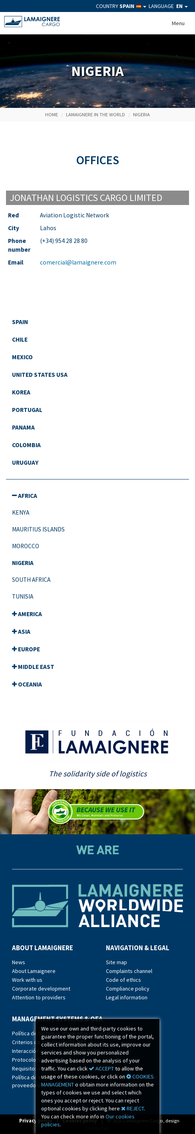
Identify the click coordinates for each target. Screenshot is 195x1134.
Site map (116, 962)
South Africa (31, 579)
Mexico (22, 357)
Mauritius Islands (38, 529)
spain (20, 322)
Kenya (20, 512)
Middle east (33, 666)
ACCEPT (101, 1068)
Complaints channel (129, 971)
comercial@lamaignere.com (78, 262)
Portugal (27, 410)
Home (51, 114)
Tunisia (22, 596)
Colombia (26, 445)
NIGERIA (141, 114)
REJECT (132, 1108)
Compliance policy (127, 988)
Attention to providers (39, 997)
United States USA (40, 374)
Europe (26, 649)
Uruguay (25, 462)
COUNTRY (121, 6)
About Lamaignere (34, 971)
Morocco (25, 546)
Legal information (126, 997)
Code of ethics (123, 979)
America (27, 614)
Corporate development (41, 988)
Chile (20, 339)
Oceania (27, 684)
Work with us (27, 979)
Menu (178, 23)
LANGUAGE (168, 6)
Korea (21, 392)
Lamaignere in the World (95, 114)
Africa (24, 495)
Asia (21, 631)
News (18, 962)
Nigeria (23, 563)
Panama (23, 427)
